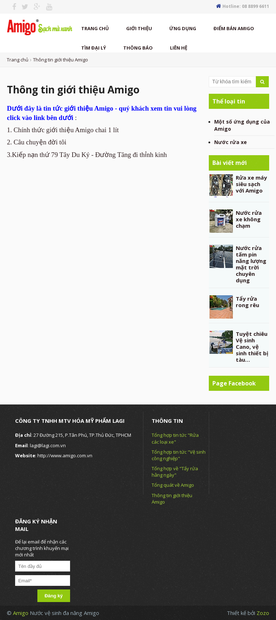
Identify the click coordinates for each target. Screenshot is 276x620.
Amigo (21, 612)
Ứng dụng (182, 28)
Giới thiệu (139, 28)
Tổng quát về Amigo (173, 485)
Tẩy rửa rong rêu (247, 302)
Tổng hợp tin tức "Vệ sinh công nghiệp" (179, 455)
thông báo (138, 48)
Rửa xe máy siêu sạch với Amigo (251, 184)
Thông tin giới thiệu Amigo (60, 59)
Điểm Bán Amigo (233, 28)
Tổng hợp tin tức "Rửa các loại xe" (175, 438)
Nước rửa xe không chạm (249, 219)
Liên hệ (178, 48)
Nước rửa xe (230, 142)
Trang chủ (95, 28)
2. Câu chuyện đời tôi (36, 142)
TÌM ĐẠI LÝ (93, 48)
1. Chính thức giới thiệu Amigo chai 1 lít (63, 130)
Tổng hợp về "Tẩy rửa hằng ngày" (175, 471)
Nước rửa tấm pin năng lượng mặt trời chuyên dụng (251, 264)
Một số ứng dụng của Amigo (242, 125)
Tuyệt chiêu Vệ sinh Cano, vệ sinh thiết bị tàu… (252, 346)
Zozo (263, 612)
